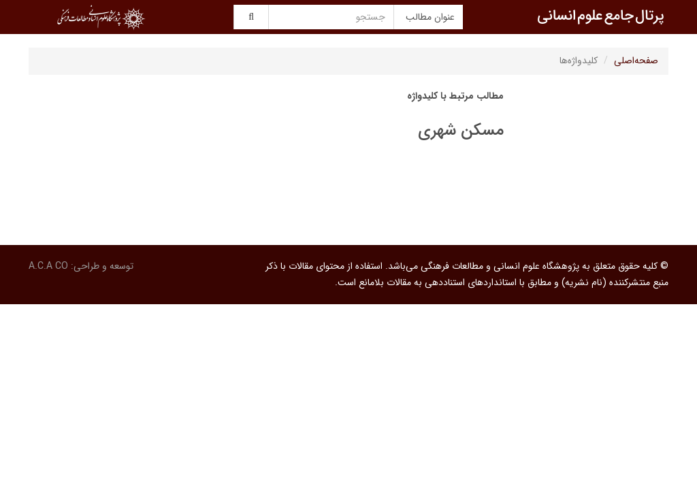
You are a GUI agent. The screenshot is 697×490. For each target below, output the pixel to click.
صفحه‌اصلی (636, 60)
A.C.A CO (48, 266)
